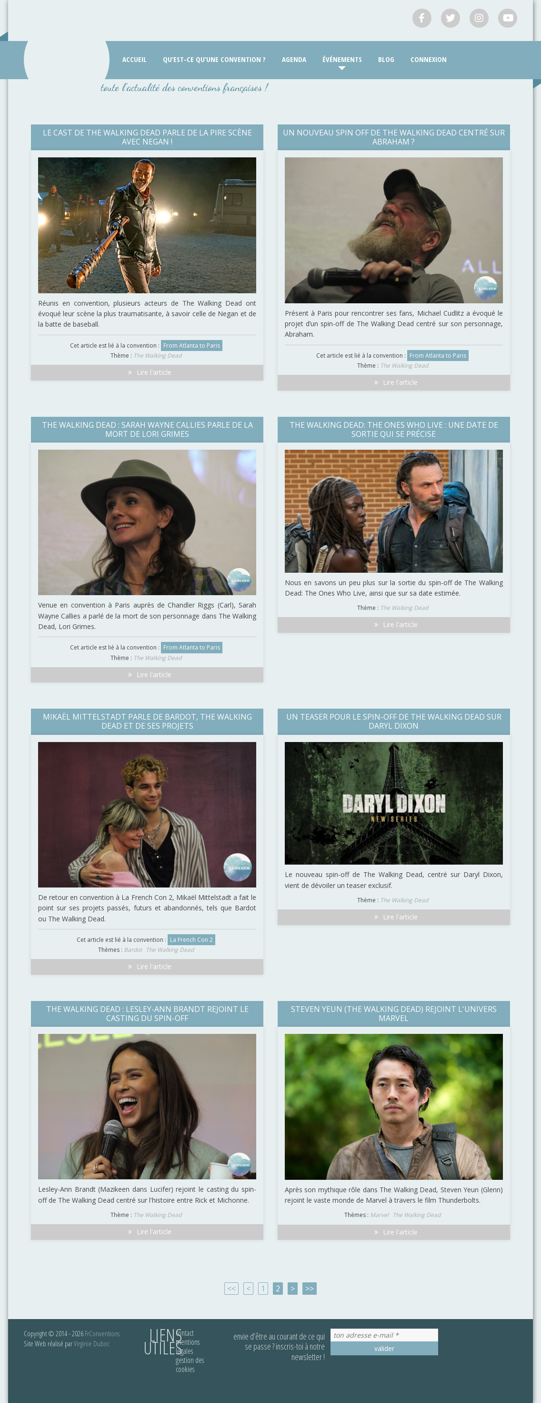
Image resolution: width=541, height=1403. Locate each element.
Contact (185, 1333)
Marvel (379, 1215)
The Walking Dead (157, 355)
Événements (342, 59)
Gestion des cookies (190, 1364)
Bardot (133, 950)
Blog (386, 59)
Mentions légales (188, 1346)
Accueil (134, 59)
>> (309, 1288)
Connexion (429, 59)
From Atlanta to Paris (191, 345)
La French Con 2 (191, 940)
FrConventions (102, 1333)
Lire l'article (147, 372)
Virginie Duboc (92, 1343)
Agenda (294, 59)
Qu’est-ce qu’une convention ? (214, 59)
